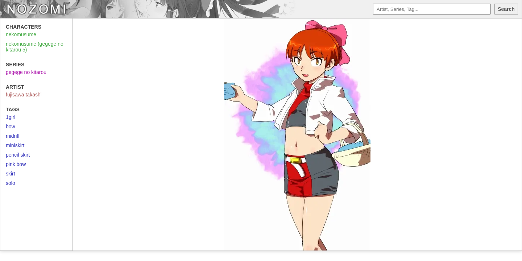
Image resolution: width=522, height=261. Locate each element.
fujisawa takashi (24, 95)
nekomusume (21, 34)
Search (506, 9)
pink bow (16, 164)
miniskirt (15, 145)
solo (10, 183)
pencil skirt (18, 155)
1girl (10, 117)
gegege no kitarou (26, 72)
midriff (13, 136)
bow (10, 126)
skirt (10, 174)
